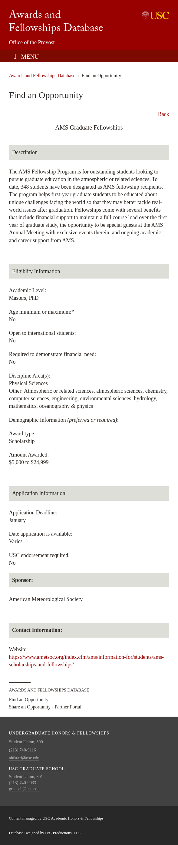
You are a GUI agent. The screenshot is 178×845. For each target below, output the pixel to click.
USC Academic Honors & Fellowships (73, 818)
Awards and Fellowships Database (56, 22)
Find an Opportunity (28, 699)
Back (163, 114)
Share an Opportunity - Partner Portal (45, 707)
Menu (30, 57)
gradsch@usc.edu (24, 788)
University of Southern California (155, 15)
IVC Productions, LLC (63, 832)
